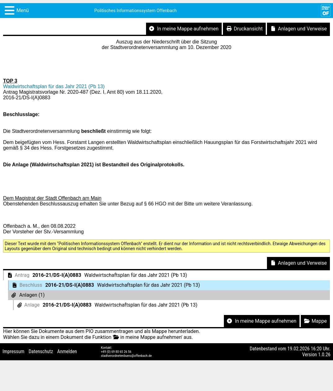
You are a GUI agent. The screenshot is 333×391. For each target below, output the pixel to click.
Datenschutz (41, 351)
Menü (22, 10)
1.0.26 (324, 354)
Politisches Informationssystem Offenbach (135, 10)
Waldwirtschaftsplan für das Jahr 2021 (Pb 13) (54, 86)
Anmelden (67, 351)
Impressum (13, 351)
